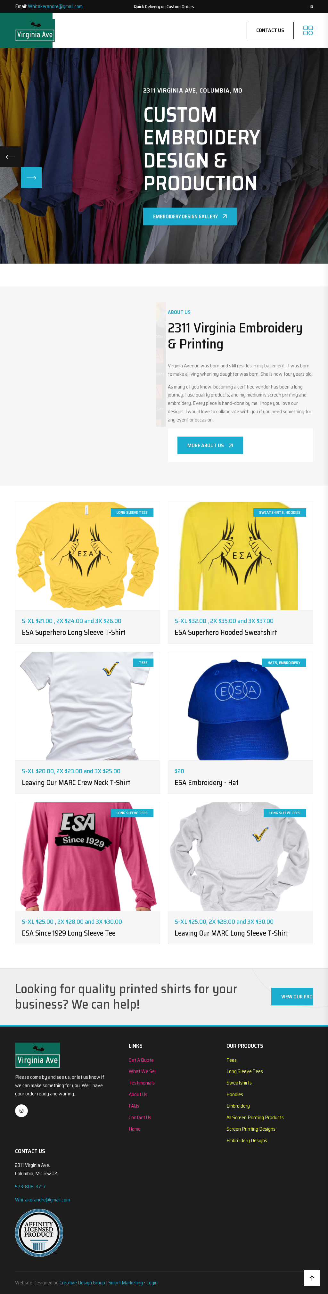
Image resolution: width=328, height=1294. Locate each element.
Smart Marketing (125, 1283)
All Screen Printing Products (255, 1117)
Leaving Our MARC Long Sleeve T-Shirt (231, 933)
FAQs (134, 1106)
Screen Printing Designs (250, 1129)
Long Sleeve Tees (244, 1071)
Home (135, 1129)
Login (152, 1283)
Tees (231, 1060)
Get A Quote (141, 1060)
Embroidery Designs (246, 1140)
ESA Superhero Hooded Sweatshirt (226, 632)
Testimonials (142, 1083)
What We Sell (143, 1071)
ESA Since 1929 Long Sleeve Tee (69, 933)
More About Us (210, 445)
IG (311, 7)
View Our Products (297, 997)
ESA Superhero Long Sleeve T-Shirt (74, 632)
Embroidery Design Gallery (190, 221)
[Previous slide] (10, 156)
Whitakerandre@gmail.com (55, 6)
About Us (138, 1094)
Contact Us (270, 30)
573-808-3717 (30, 1187)
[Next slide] (31, 177)
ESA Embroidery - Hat (207, 782)
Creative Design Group (82, 1283)
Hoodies (234, 1094)
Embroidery (238, 1106)
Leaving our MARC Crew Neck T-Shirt (76, 782)
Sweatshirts (239, 1083)
